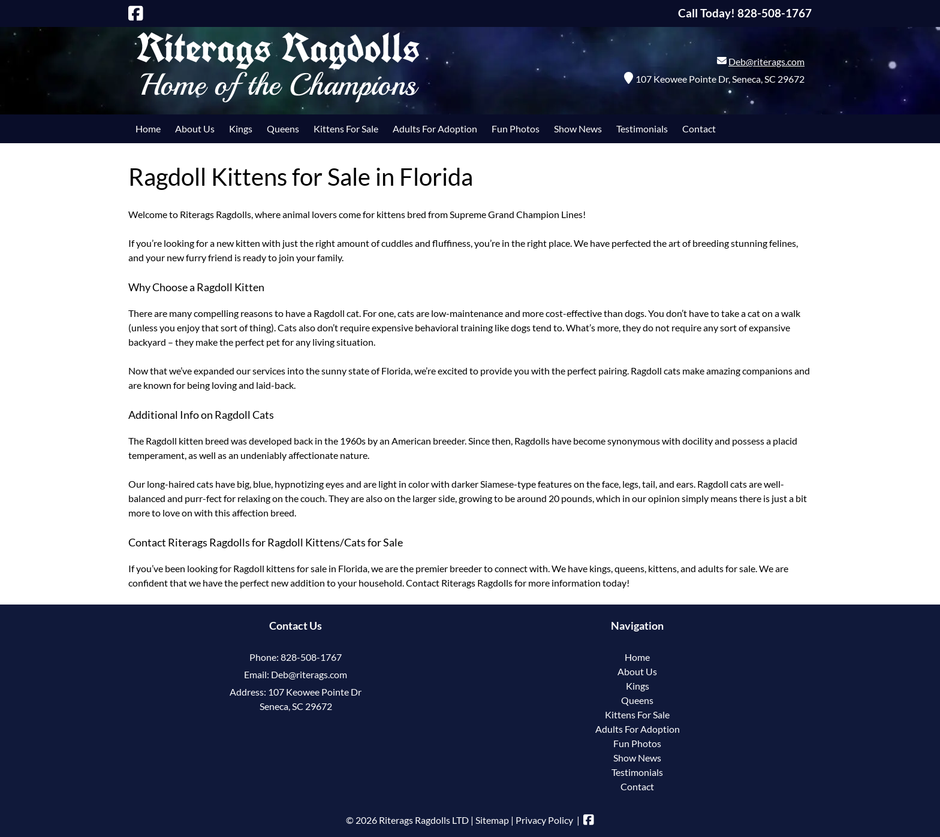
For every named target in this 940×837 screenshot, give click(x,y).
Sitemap (492, 820)
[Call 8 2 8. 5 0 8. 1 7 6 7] (774, 13)
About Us (195, 128)
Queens (283, 128)
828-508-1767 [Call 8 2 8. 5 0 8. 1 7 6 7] (311, 657)
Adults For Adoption (435, 128)
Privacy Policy (544, 820)
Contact (699, 128)
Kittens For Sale (346, 128)
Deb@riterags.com (766, 61)
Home (148, 128)
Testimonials (642, 128)
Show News (578, 128)
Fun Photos (516, 128)
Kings (240, 128)
